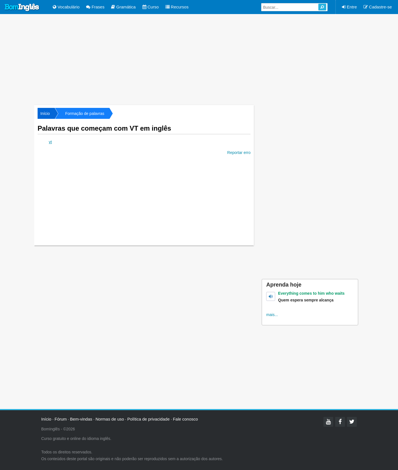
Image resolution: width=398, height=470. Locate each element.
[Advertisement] (199, 59)
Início (45, 113)
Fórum (61, 419)
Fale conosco (185, 419)
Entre (349, 6)
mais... (272, 314)
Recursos (177, 6)
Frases (95, 6)
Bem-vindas (81, 419)
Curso (150, 6)
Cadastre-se (378, 6)
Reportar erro (238, 152)
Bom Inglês (22, 7)
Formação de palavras (84, 113)
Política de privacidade (148, 419)
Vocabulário (66, 6)
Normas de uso (109, 419)
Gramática (123, 6)
